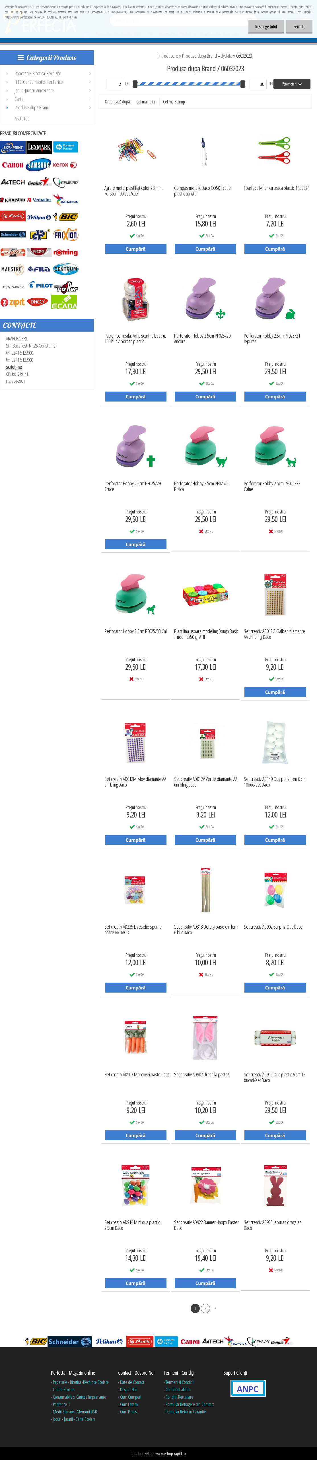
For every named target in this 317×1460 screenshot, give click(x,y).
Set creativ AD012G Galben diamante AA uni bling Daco (274, 634)
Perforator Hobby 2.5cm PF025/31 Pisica (202, 486)
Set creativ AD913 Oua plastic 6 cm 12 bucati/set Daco (274, 1077)
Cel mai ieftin (146, 102)
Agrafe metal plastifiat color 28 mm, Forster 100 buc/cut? (133, 191)
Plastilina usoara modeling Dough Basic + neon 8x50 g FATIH (206, 634)
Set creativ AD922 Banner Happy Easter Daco (206, 1225)
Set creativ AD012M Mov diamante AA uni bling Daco (135, 782)
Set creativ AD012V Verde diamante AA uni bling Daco (205, 782)
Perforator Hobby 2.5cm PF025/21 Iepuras (272, 339)
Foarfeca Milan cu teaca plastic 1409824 (276, 188)
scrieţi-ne (14, 366)
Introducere (168, 55)
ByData (226, 55)
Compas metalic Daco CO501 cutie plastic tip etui (202, 191)
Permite (299, 27)
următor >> (215, 1308)
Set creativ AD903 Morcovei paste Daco (137, 1075)
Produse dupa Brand (199, 55)
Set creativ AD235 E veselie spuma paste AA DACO (132, 930)
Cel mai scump (174, 102)
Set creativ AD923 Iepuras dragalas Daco (272, 1225)
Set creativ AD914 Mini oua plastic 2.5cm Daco (132, 1225)
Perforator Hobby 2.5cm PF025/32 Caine (272, 486)
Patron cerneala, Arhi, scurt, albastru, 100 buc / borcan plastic (135, 339)
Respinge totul (266, 27)
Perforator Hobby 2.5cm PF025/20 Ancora (202, 339)
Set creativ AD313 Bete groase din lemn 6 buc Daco (206, 930)
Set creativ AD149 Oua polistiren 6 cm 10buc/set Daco (275, 782)
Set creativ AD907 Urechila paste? (201, 1075)
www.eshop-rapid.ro (170, 1453)
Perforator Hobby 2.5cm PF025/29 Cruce (132, 486)
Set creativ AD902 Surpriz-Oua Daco (273, 927)
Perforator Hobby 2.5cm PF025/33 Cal (135, 631)
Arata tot (22, 118)
